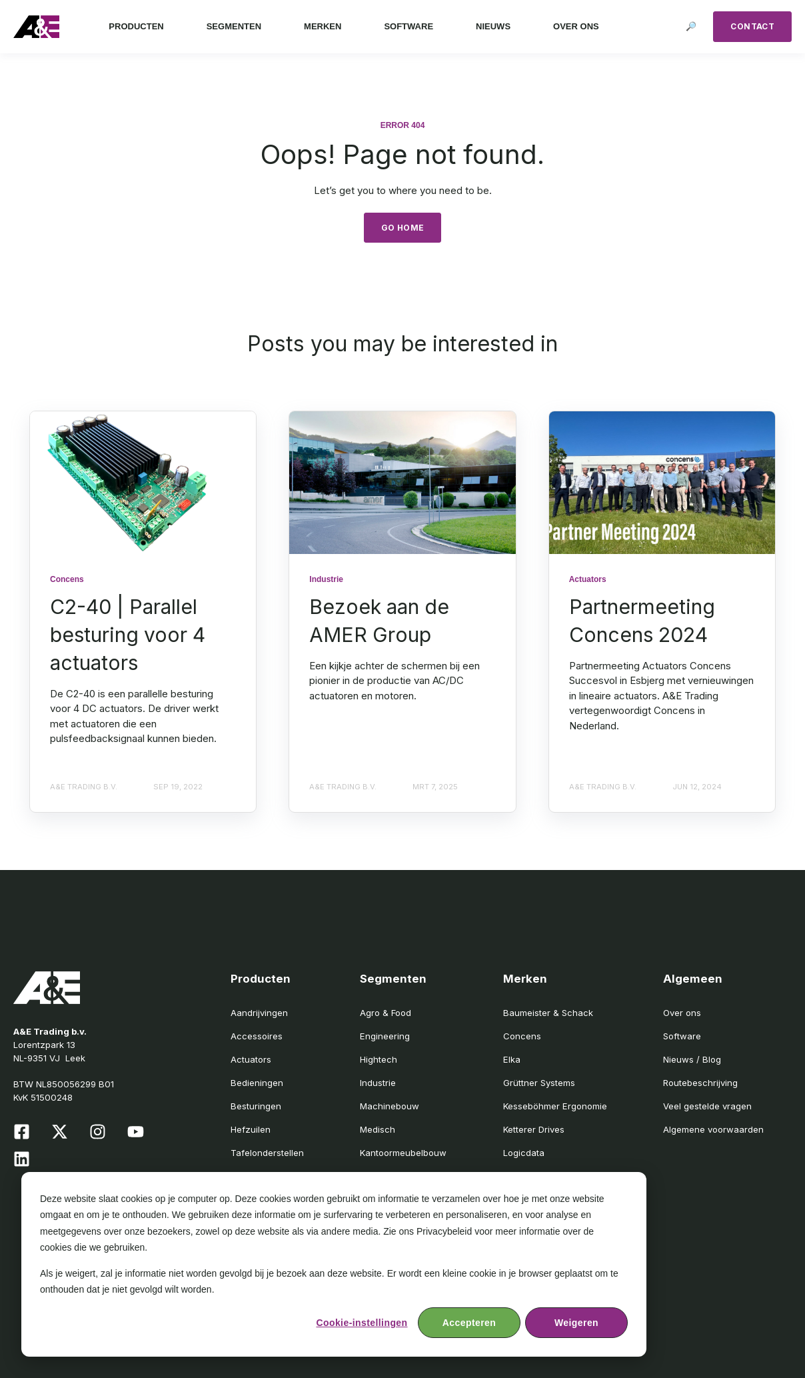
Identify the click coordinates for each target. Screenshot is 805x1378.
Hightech (378, 1059)
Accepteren (469, 1322)
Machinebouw (389, 1106)
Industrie (378, 1082)
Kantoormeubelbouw (403, 1152)
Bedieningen (257, 1082)
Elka (511, 1059)
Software (682, 1036)
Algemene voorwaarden (713, 1129)
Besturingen (256, 1106)
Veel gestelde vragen (707, 1106)
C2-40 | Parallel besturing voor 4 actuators (127, 635)
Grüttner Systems (539, 1082)
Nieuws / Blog (692, 1059)
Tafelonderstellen (267, 1152)
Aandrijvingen (259, 1012)
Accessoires (257, 1036)
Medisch (377, 1129)
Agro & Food (385, 1012)
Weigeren (576, 1322)
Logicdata (523, 1152)
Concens (522, 1036)
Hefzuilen (251, 1129)
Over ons (682, 1012)
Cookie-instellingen (361, 1322)
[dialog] (333, 1264)
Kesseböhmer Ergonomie (555, 1106)
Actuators (251, 1059)
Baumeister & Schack (548, 1012)
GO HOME (402, 228)
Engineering (385, 1036)
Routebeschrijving (700, 1082)
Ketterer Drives (533, 1129)
